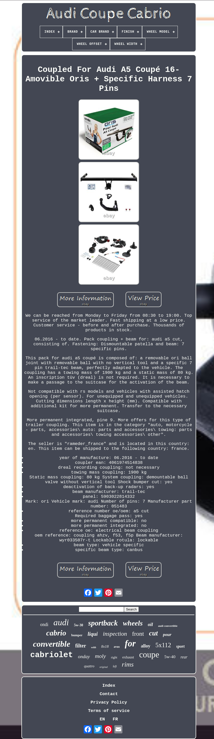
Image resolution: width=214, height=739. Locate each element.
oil (150, 624)
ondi (44, 624)
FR (115, 719)
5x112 (163, 645)
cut (153, 633)
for (130, 643)
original (103, 667)
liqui (92, 634)
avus (117, 646)
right (114, 657)
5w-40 (169, 656)
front (138, 633)
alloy (145, 645)
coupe (149, 654)
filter (80, 645)
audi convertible (168, 625)
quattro (89, 666)
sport (180, 646)
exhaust (128, 657)
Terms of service (109, 710)
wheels (133, 623)
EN (102, 719)
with (93, 647)
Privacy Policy (109, 702)
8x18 (105, 646)
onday (84, 656)
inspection (115, 634)
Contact (109, 694)
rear (184, 657)
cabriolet (51, 655)
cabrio (56, 633)
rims (128, 664)
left (115, 666)
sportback (103, 623)
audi (61, 622)
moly (100, 656)
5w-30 (78, 625)
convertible (51, 643)
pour (167, 634)
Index (108, 685)
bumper (76, 635)
